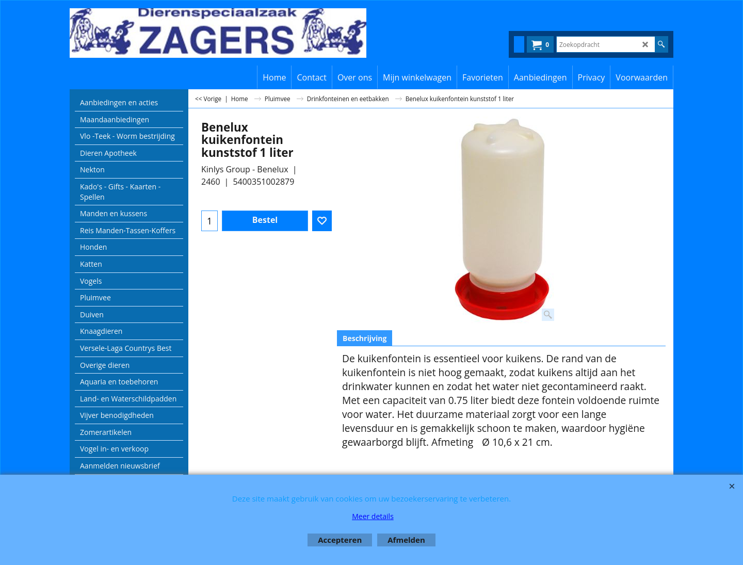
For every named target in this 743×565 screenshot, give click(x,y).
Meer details (373, 516)
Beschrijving (364, 338)
